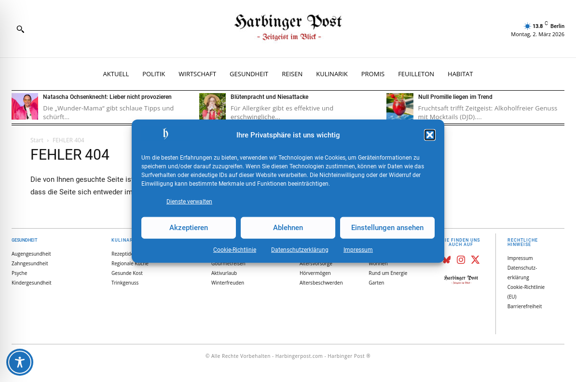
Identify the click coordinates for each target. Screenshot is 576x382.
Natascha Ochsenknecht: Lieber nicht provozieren (107, 97)
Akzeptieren (188, 227)
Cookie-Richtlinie (234, 249)
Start (36, 140)
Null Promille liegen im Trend (455, 97)
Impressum (358, 249)
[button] (430, 135)
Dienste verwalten (189, 201)
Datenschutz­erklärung (300, 249)
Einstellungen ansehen (387, 227)
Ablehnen (288, 227)
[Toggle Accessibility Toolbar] (19, 362)
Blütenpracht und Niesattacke (269, 97)
